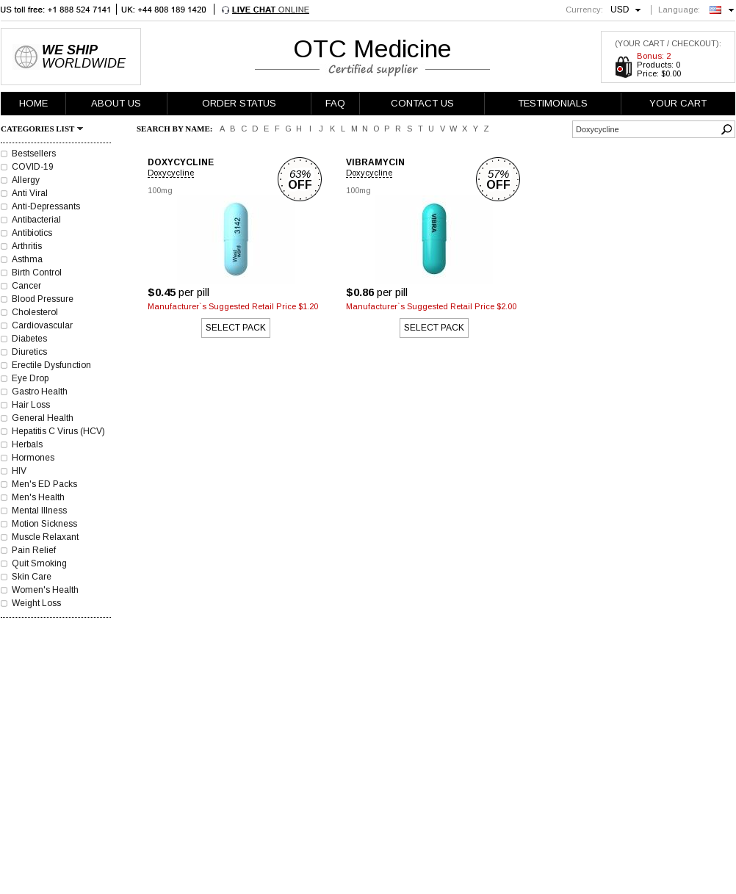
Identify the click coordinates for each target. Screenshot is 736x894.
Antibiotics (32, 233)
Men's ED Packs (44, 484)
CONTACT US (422, 103)
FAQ (335, 103)
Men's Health (38, 497)
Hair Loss (31, 405)
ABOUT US (116, 103)
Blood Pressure (42, 299)
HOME (33, 103)
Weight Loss (36, 603)
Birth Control (37, 272)
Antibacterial (36, 220)
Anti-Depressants (46, 206)
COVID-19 (33, 167)
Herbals (27, 444)
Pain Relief (34, 550)
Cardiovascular (42, 325)
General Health (42, 418)
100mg (160, 190)
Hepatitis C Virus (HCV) (58, 431)
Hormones (33, 458)
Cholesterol (35, 312)
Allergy (26, 180)
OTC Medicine (372, 48)
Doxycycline (171, 172)
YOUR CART (678, 103)
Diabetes (29, 339)
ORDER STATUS (239, 103)
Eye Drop (30, 378)
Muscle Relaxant (45, 537)
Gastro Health (40, 391)
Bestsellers (34, 153)
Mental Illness (39, 510)
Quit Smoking (39, 563)
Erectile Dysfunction (51, 365)
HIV (19, 471)
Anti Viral (30, 193)
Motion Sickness (44, 524)
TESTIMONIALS (553, 103)
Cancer (26, 286)
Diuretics (29, 352)
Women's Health (45, 590)
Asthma (27, 259)
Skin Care (31, 577)
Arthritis (27, 246)
